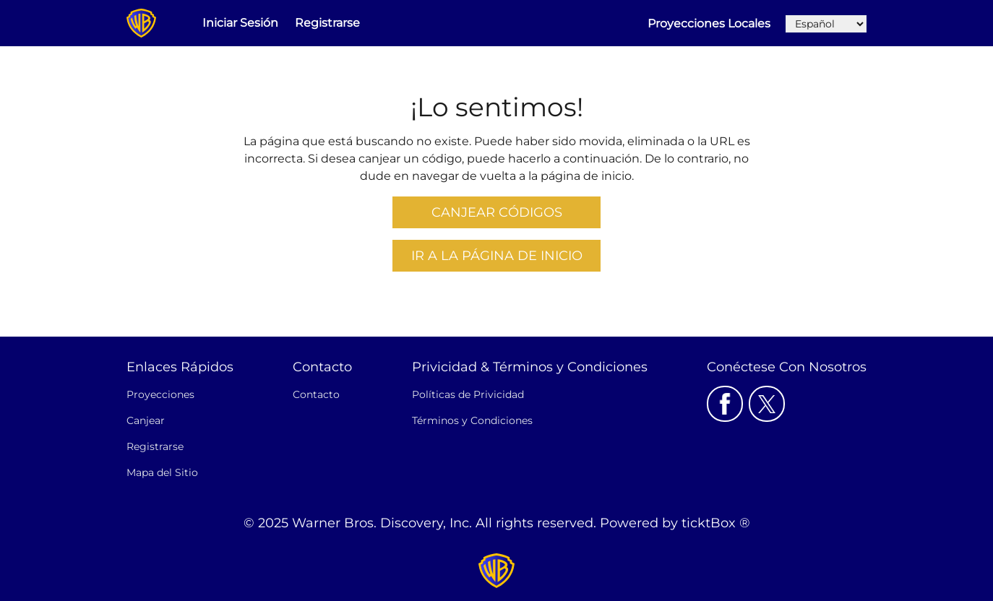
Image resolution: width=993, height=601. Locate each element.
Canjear (145, 420)
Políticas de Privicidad (468, 394)
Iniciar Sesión (240, 23)
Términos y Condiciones (472, 420)
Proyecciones (160, 394)
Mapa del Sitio (162, 472)
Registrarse (327, 23)
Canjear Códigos (496, 212)
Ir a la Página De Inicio (497, 256)
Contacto (316, 394)
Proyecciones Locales (709, 23)
